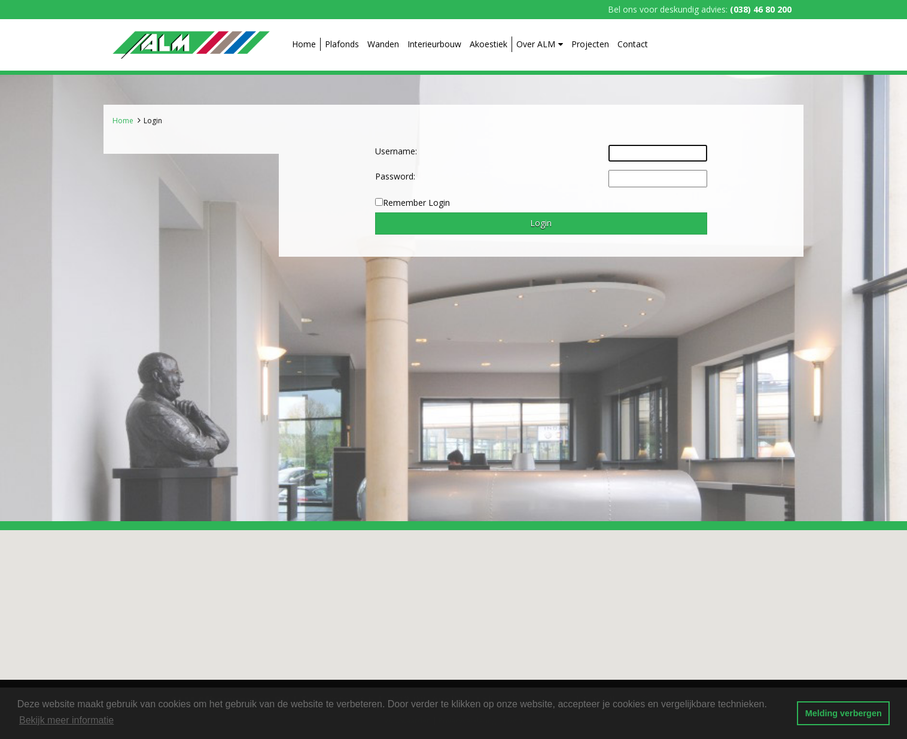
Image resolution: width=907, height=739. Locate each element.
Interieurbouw (434, 44)
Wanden (383, 44)
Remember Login (416, 202)
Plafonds (342, 44)
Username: (396, 151)
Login (153, 120)
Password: (395, 176)
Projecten (590, 44)
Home (304, 44)
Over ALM (539, 44)
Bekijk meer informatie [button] (66, 720)
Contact (632, 44)
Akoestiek (488, 44)
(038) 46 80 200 (761, 9)
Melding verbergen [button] (843, 713)
